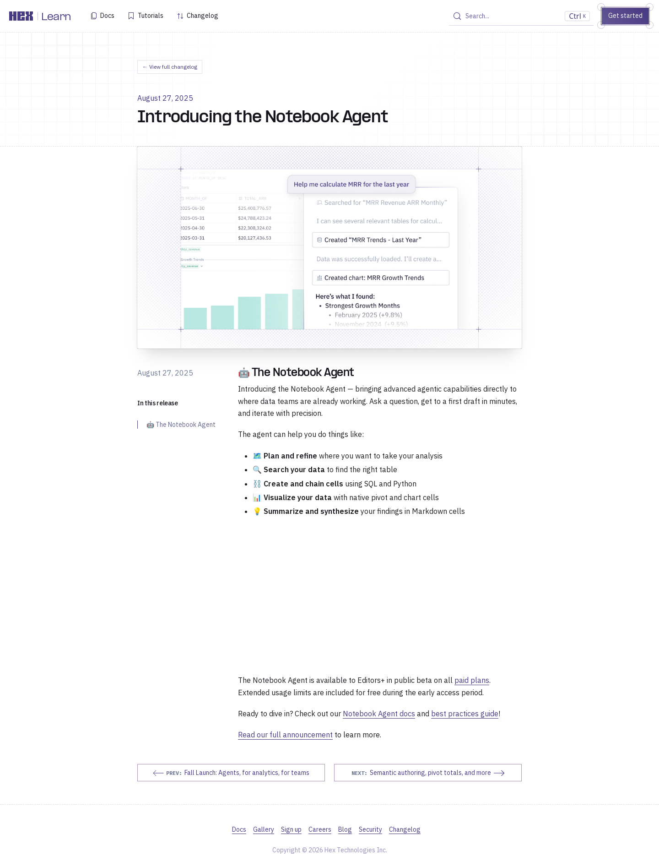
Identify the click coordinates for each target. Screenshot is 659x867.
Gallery (263, 829)
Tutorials (150, 15)
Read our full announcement (285, 734)
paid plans (471, 680)
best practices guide (464, 713)
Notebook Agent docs (379, 713)
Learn (56, 17)
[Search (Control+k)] (521, 16)
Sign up (291, 829)
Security (370, 829)
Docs (107, 15)
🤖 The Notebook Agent (181, 424)
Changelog (202, 15)
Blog (345, 829)
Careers (319, 829)
